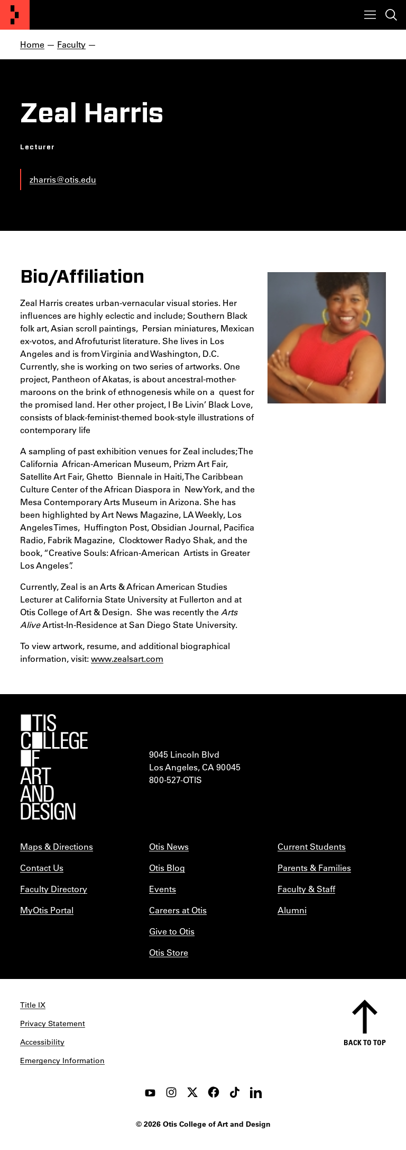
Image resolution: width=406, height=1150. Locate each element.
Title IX (32, 1005)
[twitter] (192, 1092)
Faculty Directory (53, 888)
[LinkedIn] (256, 1092)
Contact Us (41, 867)
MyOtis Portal (46, 909)
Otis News (169, 846)
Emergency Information (62, 1060)
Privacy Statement (52, 1023)
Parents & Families (314, 867)
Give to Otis (172, 931)
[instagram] (171, 1092)
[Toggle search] (391, 14)
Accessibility (42, 1042)
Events (162, 888)
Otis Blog (167, 867)
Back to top (365, 1042)
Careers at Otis (178, 909)
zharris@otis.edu (63, 179)
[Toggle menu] (370, 14)
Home (32, 44)
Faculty (71, 44)
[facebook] (213, 1092)
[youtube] (150, 1092)
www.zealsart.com (127, 658)
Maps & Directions (56, 846)
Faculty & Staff (306, 888)
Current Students (312, 846)
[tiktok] (234, 1092)
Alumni (292, 909)
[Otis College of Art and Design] (15, 15)
